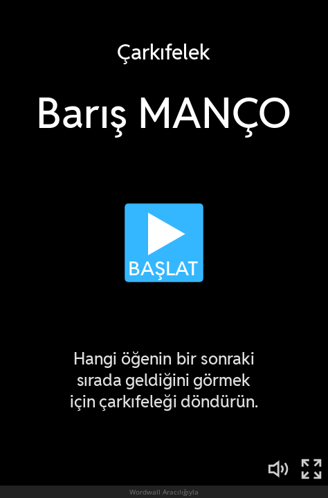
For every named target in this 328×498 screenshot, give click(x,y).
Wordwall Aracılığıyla (164, 492)
